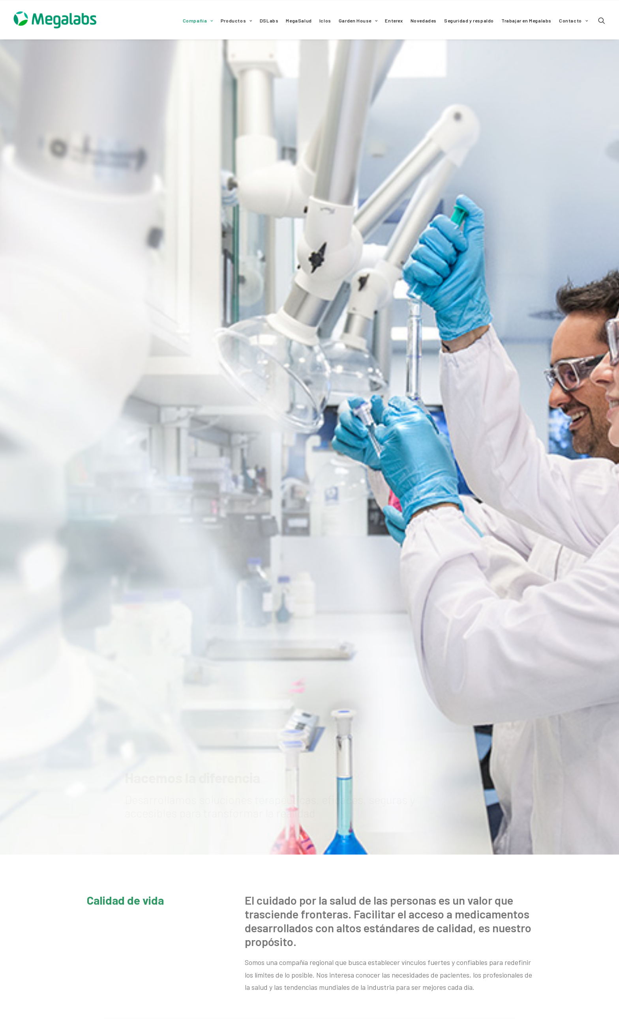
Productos (236, 20)
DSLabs (269, 20)
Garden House (358, 20)
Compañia (198, 20)
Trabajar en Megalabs (526, 20)
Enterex (394, 20)
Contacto (573, 20)
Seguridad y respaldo (469, 20)
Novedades (424, 20)
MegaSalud (298, 20)
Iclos (325, 20)
